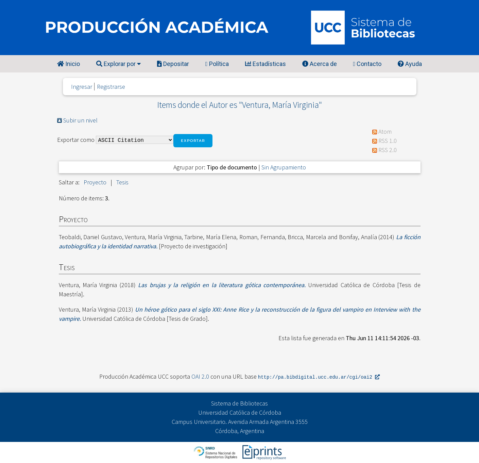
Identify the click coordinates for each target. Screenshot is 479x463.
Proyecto (95, 182)
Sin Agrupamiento (283, 167)
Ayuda (410, 63)
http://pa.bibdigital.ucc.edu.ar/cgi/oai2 (319, 377)
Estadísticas (265, 63)
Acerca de (319, 63)
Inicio (68, 63)
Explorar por (118, 63)
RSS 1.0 (387, 141)
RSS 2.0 (387, 150)
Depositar (173, 63)
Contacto (367, 63)
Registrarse (111, 86)
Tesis (122, 182)
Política (217, 63)
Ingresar (81, 86)
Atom (385, 131)
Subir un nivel (80, 120)
